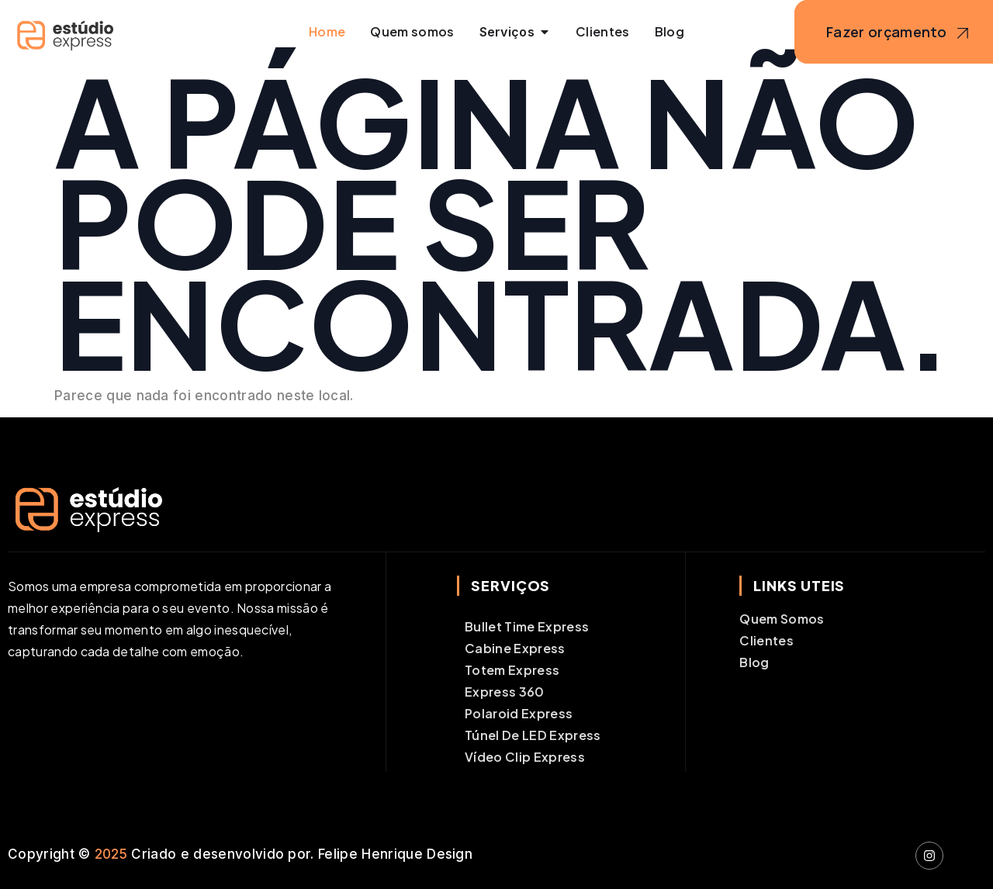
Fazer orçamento (900, 33)
